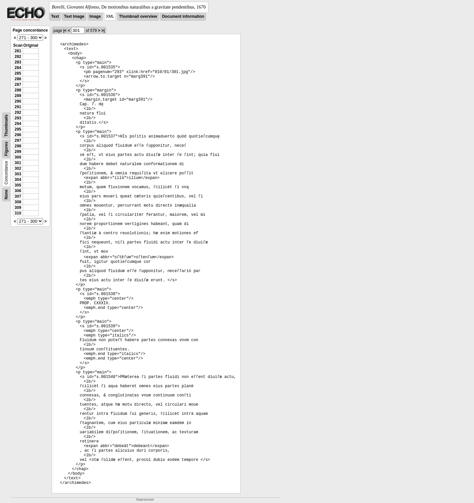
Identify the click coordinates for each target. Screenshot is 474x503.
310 (17, 213)
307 (17, 196)
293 (17, 118)
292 (17, 112)
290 (17, 101)
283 (17, 62)
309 (17, 207)
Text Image (74, 16)
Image (95, 16)
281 (17, 51)
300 (17, 157)
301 (17, 163)
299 (17, 151)
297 (17, 140)
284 (17, 67)
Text (55, 16)
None (6, 194)
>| (103, 30)
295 (17, 129)
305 (17, 185)
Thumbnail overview (138, 16)
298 (17, 146)
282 (17, 56)
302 (17, 168)
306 (17, 191)
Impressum (145, 499)
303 (17, 174)
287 (17, 84)
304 (17, 179)
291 (17, 107)
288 (17, 90)
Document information (183, 16)
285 (17, 73)
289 (17, 95)
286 (17, 79)
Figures (6, 149)
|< (64, 30)
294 (17, 123)
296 (17, 135)
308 (17, 202)
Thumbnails (6, 125)
